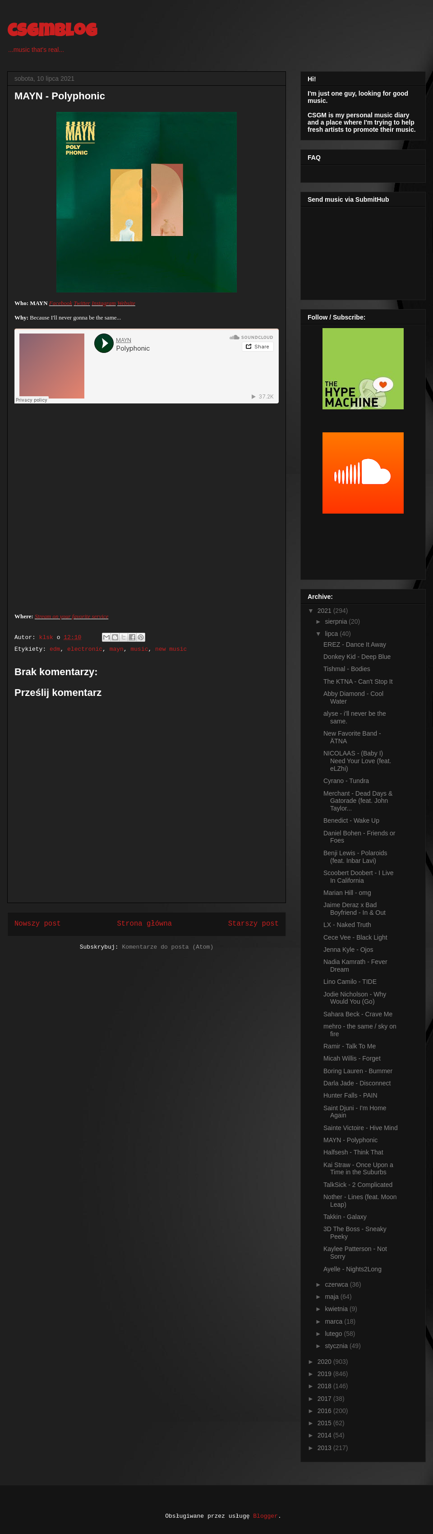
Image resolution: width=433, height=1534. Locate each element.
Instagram (103, 303)
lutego (334, 1333)
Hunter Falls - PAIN (350, 1095)
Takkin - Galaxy (345, 1216)
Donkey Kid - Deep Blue (357, 656)
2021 (325, 610)
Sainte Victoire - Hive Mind (360, 1127)
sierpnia (337, 621)
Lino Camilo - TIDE (350, 981)
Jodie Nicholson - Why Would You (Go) (354, 998)
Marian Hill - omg (347, 892)
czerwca (337, 1284)
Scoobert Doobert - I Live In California (358, 876)
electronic (84, 649)
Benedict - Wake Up (351, 820)
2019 (325, 1373)
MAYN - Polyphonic (350, 1140)
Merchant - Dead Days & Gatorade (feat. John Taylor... (357, 801)
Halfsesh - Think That (353, 1152)
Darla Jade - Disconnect (357, 1083)
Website (126, 303)
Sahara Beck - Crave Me (357, 1014)
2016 (325, 1410)
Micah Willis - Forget (352, 1058)
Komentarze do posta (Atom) (167, 947)
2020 (325, 1361)
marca (334, 1321)
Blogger (265, 1516)
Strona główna (144, 924)
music (139, 649)
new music (171, 649)
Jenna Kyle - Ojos (348, 949)
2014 (325, 1435)
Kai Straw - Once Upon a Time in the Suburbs (358, 1168)
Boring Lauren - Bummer (357, 1071)
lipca (332, 633)
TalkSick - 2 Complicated (357, 1184)
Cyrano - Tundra (346, 780)
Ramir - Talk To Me (349, 1046)
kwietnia (337, 1308)
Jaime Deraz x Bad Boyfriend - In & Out (354, 908)
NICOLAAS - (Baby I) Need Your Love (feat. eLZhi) (357, 761)
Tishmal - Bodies (346, 668)
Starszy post (253, 924)
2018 (325, 1386)
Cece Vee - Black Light (355, 937)
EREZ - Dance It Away (354, 644)
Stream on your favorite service (71, 616)
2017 (325, 1398)
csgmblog (52, 32)
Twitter (82, 303)
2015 (325, 1423)
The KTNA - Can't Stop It (358, 681)
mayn (117, 649)
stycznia (337, 1345)
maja (332, 1296)
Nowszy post (37, 924)
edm (55, 649)
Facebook (60, 303)
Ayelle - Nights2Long (352, 1269)
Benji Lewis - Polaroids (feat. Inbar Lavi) (355, 856)
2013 (325, 1447)
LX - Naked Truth (347, 924)
